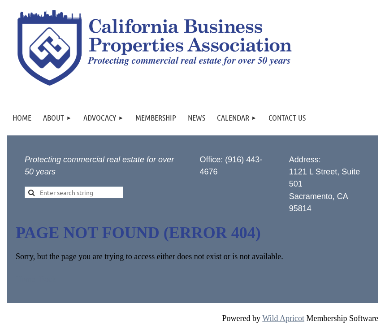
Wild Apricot (283, 318)
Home (25, 279)
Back (47, 279)
